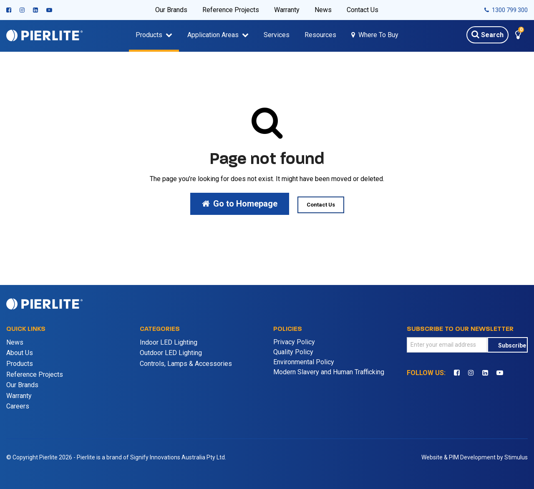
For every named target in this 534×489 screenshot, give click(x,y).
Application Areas (213, 35)
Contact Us (362, 10)
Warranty (287, 10)
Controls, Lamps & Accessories (186, 364)
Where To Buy (378, 35)
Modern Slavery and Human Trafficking (328, 372)
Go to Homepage (239, 204)
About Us (19, 353)
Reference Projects (230, 10)
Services (277, 35)
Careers (17, 406)
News (323, 10)
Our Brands (171, 10)
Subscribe (512, 345)
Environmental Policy (303, 362)
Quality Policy (293, 352)
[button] (518, 36)
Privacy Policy (294, 342)
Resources (320, 35)
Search (487, 34)
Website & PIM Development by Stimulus (474, 457)
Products (149, 35)
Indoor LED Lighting (168, 342)
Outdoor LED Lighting (171, 353)
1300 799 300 (506, 10)
